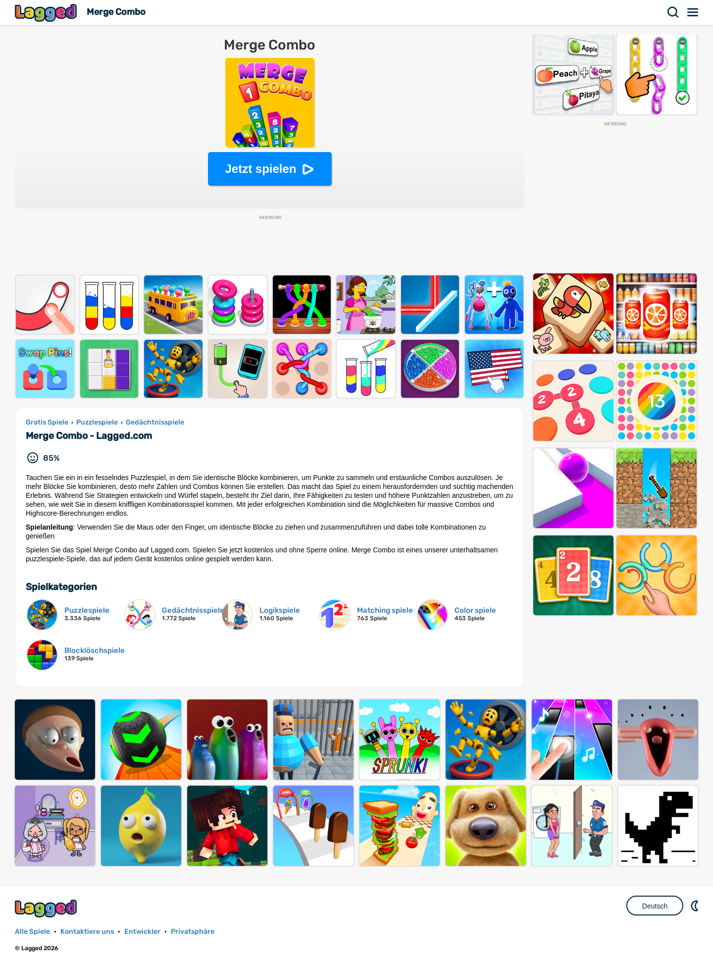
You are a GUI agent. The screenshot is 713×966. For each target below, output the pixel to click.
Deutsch (654, 906)
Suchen (673, 12)
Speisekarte (693, 12)
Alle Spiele (32, 931)
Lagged (47, 12)
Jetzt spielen (260, 168)
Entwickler (142, 931)
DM (696, 905)
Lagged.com (47, 908)
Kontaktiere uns (87, 931)
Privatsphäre (192, 931)
